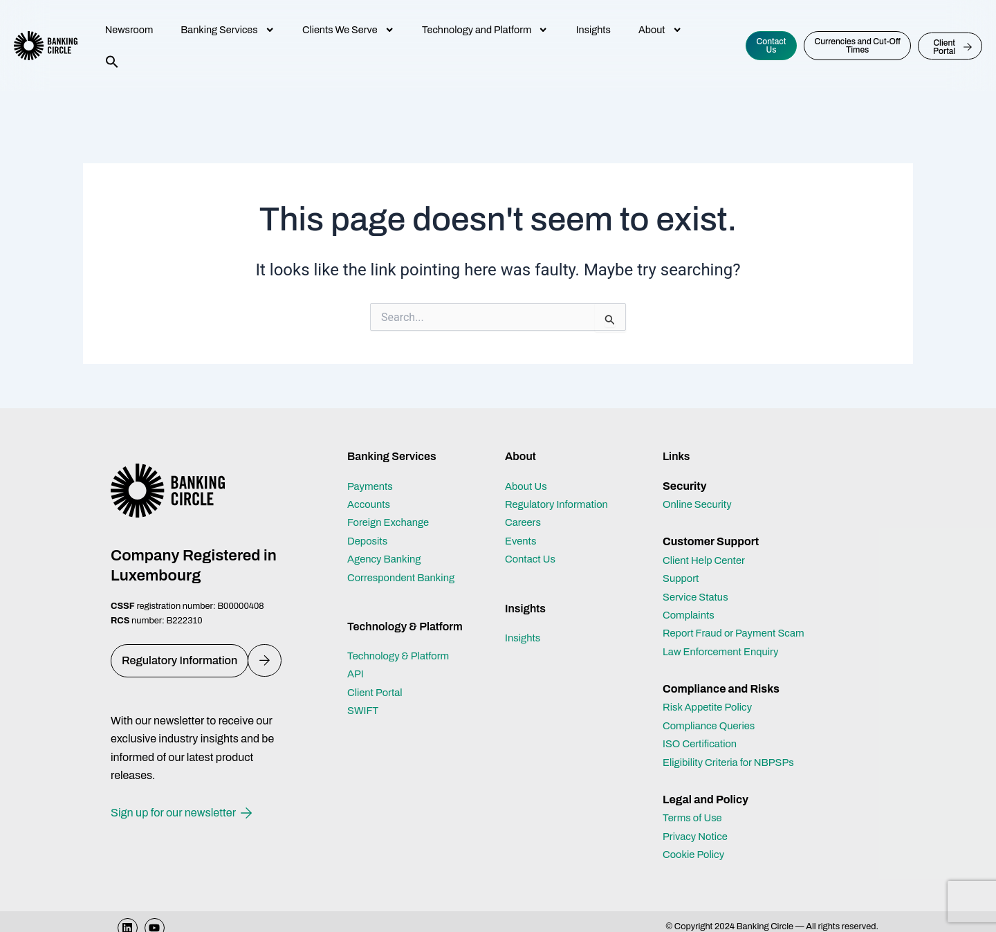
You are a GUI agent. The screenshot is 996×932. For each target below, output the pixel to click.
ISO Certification (703, 762)
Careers (524, 522)
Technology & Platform (402, 655)
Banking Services (228, 30)
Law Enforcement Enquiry (725, 669)
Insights (593, 29)
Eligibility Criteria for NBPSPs (734, 780)
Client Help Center (708, 560)
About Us (528, 486)
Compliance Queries (713, 743)
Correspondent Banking (405, 577)
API (356, 673)
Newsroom (129, 29)
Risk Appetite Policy (711, 725)
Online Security (700, 504)
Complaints (691, 615)
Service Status (698, 597)
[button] (112, 61)
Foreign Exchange (391, 522)
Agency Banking (387, 559)
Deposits (369, 541)
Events (522, 541)
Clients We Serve (348, 30)
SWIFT (364, 710)
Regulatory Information (561, 504)
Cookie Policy (696, 873)
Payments (372, 486)
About (660, 30)
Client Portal (377, 692)
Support (682, 578)
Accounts (370, 504)
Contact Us (532, 559)
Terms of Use (695, 836)
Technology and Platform (485, 30)
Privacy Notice (698, 854)
